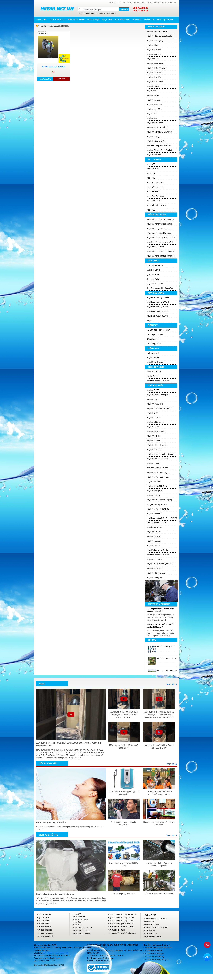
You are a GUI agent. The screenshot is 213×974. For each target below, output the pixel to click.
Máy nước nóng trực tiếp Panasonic (161, 219)
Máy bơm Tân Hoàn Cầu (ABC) (159, 408)
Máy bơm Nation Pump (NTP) (158, 395)
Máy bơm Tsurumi (154, 541)
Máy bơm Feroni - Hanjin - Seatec (160, 454)
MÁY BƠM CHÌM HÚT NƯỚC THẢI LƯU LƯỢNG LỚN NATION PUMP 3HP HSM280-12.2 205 (68, 744)
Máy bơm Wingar (153, 546)
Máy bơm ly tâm (153, 95)
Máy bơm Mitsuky (153, 463)
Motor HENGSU (153, 192)
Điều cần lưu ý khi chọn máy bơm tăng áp (55, 894)
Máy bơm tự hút (153, 59)
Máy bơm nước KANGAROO (158, 509)
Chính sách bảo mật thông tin (156, 960)
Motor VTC (151, 178)
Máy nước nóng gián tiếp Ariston (159, 233)
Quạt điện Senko (153, 270)
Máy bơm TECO (153, 390)
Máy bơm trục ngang (155, 41)
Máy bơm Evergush (154, 136)
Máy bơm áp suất (153, 100)
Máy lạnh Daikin (153, 358)
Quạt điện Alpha (153, 279)
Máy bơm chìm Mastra (155, 422)
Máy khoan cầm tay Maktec (157, 307)
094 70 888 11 (48, 953)
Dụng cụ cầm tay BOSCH (157, 504)
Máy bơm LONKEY (154, 514)
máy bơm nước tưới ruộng (166, 670)
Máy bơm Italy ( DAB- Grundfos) (159, 132)
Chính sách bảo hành (153, 951)
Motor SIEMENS (153, 169)
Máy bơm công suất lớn (156, 141)
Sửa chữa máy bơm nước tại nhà (159, 893)
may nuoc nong (84, 13)
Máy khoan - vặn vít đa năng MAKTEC (162, 518)
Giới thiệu (121, 2)
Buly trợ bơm (152, 91)
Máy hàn (150, 320)
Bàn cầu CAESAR (154, 372)
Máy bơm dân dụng (154, 54)
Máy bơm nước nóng (155, 123)
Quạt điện (107, 20)
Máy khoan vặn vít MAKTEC (158, 311)
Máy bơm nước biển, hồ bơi (157, 127)
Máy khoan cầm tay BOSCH (158, 302)
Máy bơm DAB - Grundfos (157, 445)
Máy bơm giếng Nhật (155, 491)
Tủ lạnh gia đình (153, 353)
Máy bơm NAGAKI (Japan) (157, 459)
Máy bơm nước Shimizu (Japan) (159, 500)
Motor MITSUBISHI (80, 919)
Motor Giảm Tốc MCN (155, 196)
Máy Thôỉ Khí (152, 114)
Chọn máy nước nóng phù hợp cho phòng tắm (124, 792)
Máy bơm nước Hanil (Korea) (158, 477)
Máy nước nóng (76, 20)
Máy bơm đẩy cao (154, 50)
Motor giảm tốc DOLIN (155, 182)
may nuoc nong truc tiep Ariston (103, 13)
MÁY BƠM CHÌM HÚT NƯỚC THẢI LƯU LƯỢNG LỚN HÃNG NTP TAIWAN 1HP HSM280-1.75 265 (159, 715)
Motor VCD (151, 210)
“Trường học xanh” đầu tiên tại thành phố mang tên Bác (159, 792)
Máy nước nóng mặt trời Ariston (120, 927)
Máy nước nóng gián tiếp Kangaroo (160, 256)
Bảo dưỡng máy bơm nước (123, 893)
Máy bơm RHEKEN (154, 559)
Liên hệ (163, 2)
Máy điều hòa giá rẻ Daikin (157, 550)
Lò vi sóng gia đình (154, 344)
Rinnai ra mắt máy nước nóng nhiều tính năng (159, 823)
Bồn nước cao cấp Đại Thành (158, 381)
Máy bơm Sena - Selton (156, 431)
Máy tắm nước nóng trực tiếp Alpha (160, 242)
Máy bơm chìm (43, 918)
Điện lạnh (149, 20)
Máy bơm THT (152, 399)
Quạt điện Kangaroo (155, 284)
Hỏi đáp (137, 2)
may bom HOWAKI (154, 482)
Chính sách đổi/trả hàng (154, 957)
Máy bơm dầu (152, 118)
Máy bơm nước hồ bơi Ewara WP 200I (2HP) (123, 746)
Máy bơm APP (152, 413)
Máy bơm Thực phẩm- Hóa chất (159, 150)
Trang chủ (112, 2)
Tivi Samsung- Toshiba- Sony (158, 330)
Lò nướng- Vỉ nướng (155, 334)
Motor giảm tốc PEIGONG (82, 928)
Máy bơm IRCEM (153, 495)
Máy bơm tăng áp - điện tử (157, 31)
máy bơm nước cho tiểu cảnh (167, 658)
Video (150, 2)
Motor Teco (151, 173)
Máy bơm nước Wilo (154, 568)
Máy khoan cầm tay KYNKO (158, 298)
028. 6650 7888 (62, 953)
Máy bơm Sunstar (153, 536)
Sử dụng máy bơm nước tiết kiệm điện (123, 864)
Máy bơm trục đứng (154, 109)
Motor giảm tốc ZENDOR (156, 205)
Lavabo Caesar (153, 376)
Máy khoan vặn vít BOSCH (157, 316)
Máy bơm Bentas (153, 418)
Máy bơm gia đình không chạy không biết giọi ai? (159, 864)
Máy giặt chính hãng (155, 362)
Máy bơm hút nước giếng (156, 68)
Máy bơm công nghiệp (155, 63)
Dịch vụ (130, 2)
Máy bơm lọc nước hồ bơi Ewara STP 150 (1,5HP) (159, 746)
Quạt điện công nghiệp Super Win (160, 288)
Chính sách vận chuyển (154, 954)
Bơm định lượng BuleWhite (157, 468)
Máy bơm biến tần (154, 155)
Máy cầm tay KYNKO (155, 527)
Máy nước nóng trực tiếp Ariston (159, 228)
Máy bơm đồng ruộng (155, 104)
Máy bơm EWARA (154, 532)
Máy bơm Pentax (153, 440)
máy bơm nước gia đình (165, 647)
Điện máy (137, 20)
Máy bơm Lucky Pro (154, 578)
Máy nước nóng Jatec (155, 247)
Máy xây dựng (122, 20)
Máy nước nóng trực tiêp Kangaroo (160, 251)
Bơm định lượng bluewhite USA (159, 146)
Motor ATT (151, 164)
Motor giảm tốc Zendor (155, 187)
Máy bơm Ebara (153, 427)
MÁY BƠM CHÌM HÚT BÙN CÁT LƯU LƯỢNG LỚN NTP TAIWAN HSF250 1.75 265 (124, 715)
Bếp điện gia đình (153, 339)
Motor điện (93, 20)
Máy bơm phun (152, 45)
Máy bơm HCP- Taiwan (156, 573)
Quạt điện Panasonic (155, 265)
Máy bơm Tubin (153, 86)
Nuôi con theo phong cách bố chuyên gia (124, 823)
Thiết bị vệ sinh (165, 20)
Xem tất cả (172, 684)
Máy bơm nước (57, 20)
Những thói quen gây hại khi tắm (51, 822)
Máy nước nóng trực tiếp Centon (159, 224)
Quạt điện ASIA (153, 274)
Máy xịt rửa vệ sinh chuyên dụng (159, 564)
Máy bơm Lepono (153, 436)
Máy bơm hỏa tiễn (154, 77)
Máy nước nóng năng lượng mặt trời (161, 238)
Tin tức (143, 2)
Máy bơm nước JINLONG (157, 486)
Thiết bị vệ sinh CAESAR (156, 523)
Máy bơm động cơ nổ (155, 82)
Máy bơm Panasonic (155, 72)
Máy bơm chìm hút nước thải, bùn (160, 36)
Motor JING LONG (154, 201)
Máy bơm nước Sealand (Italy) (158, 472)
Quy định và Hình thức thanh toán (158, 948)
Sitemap (156, 2)
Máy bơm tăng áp (44, 914)
